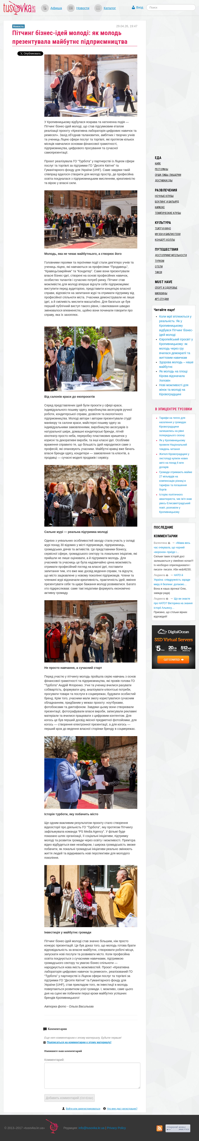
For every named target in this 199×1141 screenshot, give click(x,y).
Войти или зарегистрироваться (83, 1108)
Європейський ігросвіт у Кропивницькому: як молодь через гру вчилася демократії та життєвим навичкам (176, 348)
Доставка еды (163, 180)
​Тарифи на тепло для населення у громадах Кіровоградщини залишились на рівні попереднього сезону (172, 426)
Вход (139, 7)
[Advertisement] (175, 85)
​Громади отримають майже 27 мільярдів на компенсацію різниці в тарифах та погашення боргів (175, 481)
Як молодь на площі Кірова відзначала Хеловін (173, 376)
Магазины (161, 293)
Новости (82, 8)
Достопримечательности (171, 255)
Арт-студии (162, 299)
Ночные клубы (164, 196)
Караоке (160, 207)
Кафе (158, 163)
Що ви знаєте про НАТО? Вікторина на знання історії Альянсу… (173, 603)
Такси (158, 272)
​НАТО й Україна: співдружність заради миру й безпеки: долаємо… (172, 580)
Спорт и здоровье (166, 287)
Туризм (159, 260)
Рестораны (161, 169)
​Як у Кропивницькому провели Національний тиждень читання (173, 445)
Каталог (110, 8)
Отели (159, 266)
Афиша (56, 8)
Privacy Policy (116, 1128)
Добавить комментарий (69, 1098)
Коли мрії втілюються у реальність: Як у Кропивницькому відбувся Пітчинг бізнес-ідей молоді (176, 325)
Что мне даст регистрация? (122, 1108)
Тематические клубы (168, 213)
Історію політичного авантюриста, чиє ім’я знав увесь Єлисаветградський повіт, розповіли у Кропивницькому (175, 503)
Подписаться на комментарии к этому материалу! (79, 1042)
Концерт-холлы (165, 239)
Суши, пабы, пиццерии (168, 174)
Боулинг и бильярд (167, 201)
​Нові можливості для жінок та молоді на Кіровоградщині (173, 389)
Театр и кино (163, 228)
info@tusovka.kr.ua (91, 1128)
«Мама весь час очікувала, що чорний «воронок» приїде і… (172, 547)
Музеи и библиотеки (168, 234)
